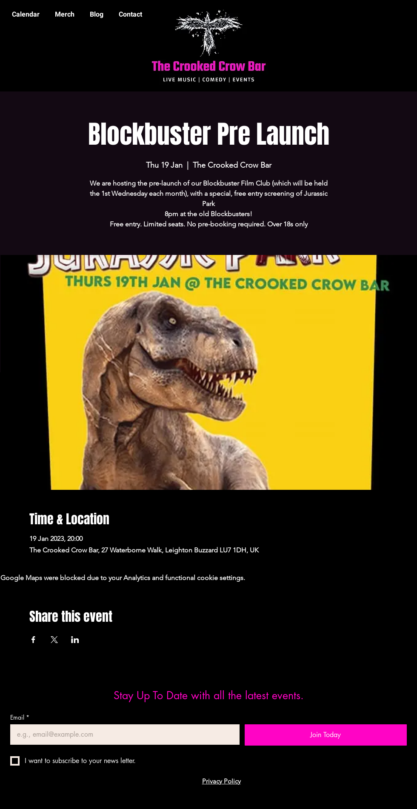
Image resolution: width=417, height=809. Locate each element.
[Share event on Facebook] (33, 639)
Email (19, 717)
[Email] (122, 734)
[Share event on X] (54, 639)
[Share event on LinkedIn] (75, 639)
